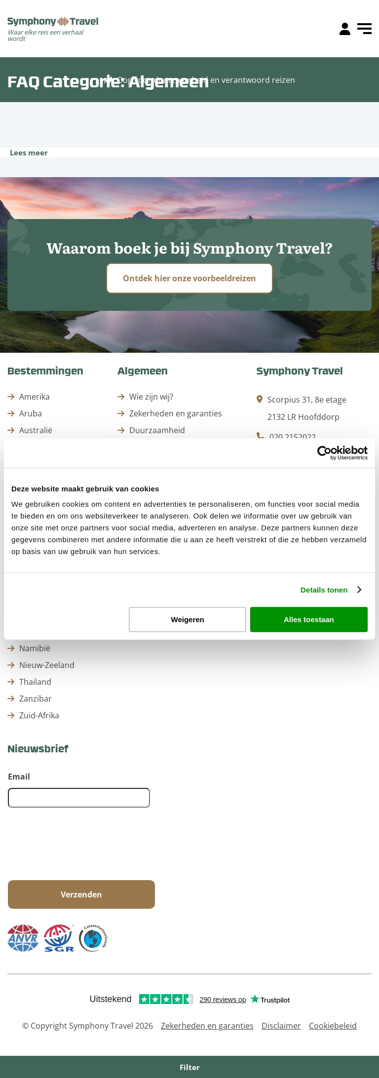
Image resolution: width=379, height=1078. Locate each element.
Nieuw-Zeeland (47, 665)
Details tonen (324, 590)
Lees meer (29, 152)
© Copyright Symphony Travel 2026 (87, 1025)
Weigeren (187, 619)
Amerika (34, 396)
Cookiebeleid (333, 1025)
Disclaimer (281, 1025)
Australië (35, 430)
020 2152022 (292, 437)
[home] (53, 22)
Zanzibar (35, 698)
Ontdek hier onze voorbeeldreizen (189, 278)
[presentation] (83, 844)
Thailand (35, 681)
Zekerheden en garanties (175, 413)
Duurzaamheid (157, 430)
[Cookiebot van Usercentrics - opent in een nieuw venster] (324, 453)
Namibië (34, 648)
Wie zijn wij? (151, 396)
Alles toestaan (309, 619)
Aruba (30, 413)
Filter (190, 1067)
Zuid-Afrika (39, 715)
